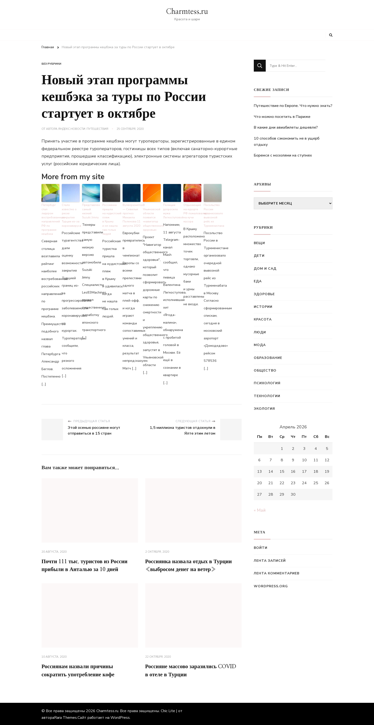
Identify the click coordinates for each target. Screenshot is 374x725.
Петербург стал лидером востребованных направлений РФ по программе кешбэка (50, 216)
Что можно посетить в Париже (282, 116)
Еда (258, 281)
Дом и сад (265, 268)
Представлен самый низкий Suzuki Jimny (90, 210)
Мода (260, 345)
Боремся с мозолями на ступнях (283, 155)
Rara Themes (65, 717)
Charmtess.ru (187, 11)
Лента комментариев (276, 573)
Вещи (259, 243)
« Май (260, 510)
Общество (265, 370)
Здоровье (264, 294)
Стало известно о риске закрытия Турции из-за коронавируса (71, 214)
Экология (264, 408)
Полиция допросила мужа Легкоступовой (172, 210)
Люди (260, 332)
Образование (268, 358)
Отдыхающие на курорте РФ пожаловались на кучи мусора (192, 212)
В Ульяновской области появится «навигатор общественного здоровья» (152, 216)
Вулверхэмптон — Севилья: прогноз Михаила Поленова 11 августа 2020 (131, 214)
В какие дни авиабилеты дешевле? (286, 127)
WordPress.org (271, 586)
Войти (260, 548)
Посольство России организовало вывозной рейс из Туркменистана (213, 214)
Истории (263, 307)
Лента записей (270, 560)
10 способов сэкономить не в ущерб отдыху (286, 141)
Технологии (267, 396)
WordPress (120, 717)
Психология (267, 383)
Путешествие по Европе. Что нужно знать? (293, 105)
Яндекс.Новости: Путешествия (83, 129)
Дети (259, 255)
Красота (263, 319)
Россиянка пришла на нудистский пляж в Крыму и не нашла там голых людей (111, 218)
